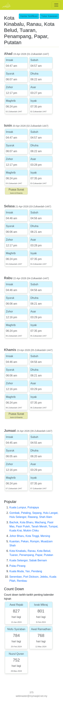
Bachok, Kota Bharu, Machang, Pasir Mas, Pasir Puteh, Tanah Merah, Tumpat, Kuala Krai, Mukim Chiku (33, 526)
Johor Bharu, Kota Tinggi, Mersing (29, 536)
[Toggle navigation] (56, 5)
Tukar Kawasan (49, 16)
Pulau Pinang (17, 565)
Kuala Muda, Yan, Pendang (25, 571)
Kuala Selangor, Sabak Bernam (28, 560)
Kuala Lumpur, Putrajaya (24, 507)
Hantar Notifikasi (29, 16)
